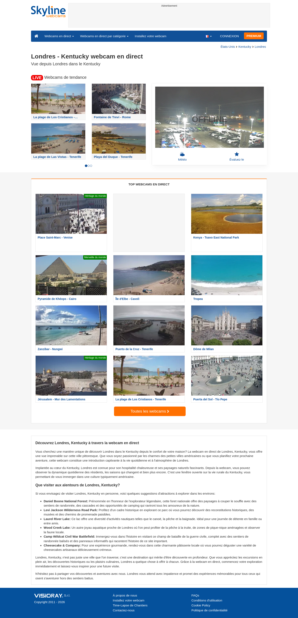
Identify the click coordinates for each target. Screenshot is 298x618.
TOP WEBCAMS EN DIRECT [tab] (149, 184)
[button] (208, 36)
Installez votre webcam (150, 36)
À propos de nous (125, 595)
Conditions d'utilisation (206, 600)
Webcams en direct (59, 36)
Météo (182, 156)
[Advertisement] (169, 18)
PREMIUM (253, 36)
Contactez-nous (124, 610)
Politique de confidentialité (209, 610)
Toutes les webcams (150, 411)
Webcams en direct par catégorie (104, 36)
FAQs (195, 595)
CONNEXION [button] (229, 36)
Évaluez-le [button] (237, 156)
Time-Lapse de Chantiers (130, 605)
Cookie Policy (200, 605)
